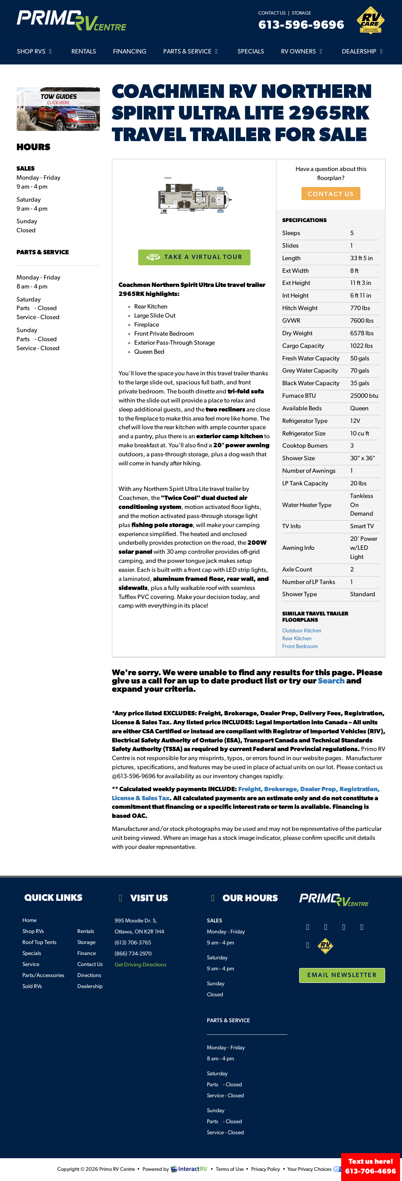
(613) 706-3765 (133, 943)
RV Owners (303, 51)
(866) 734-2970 (133, 954)
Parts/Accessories (43, 976)
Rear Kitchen (297, 639)
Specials (251, 52)
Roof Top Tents (39, 943)
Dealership (364, 51)
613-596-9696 (301, 26)
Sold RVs (32, 987)
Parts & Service (192, 51)
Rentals (83, 52)
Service (30, 965)
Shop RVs (36, 51)
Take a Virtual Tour (194, 257)
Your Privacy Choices (315, 1169)
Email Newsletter (342, 975)
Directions (89, 976)
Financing (129, 52)
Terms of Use (230, 1169)
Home (29, 921)
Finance (86, 954)
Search (331, 681)
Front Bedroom (300, 647)
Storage (301, 13)
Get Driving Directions (140, 965)
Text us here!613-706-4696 (370, 1167)
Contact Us (271, 13)
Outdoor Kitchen (302, 631)
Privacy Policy (265, 1169)
